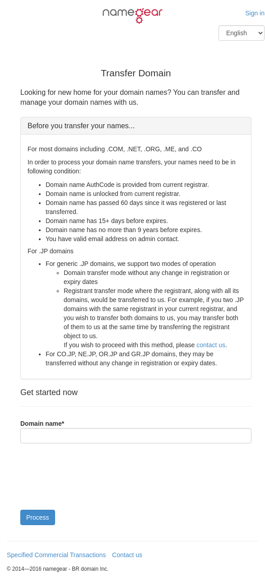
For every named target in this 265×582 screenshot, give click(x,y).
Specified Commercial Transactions (56, 555)
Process (37, 517)
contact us (210, 345)
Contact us (127, 555)
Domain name (42, 423)
